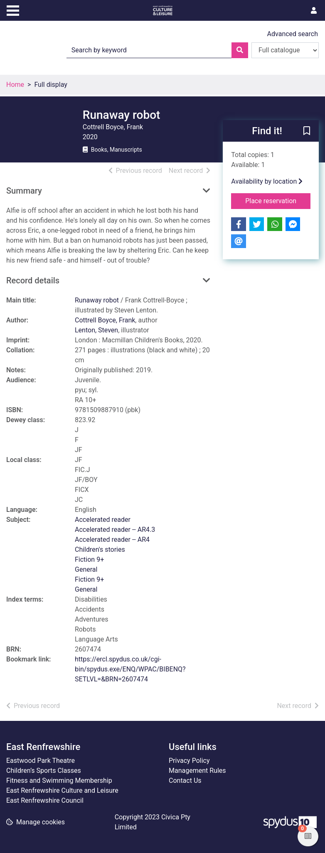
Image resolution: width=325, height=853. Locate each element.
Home (15, 84)
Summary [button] (24, 191)
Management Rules (197, 770)
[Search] (239, 50)
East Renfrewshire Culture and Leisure (62, 790)
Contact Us (185, 780)
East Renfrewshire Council (45, 800)
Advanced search (292, 34)
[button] (306, 131)
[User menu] (314, 10)
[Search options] (285, 50)
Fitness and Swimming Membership (59, 780)
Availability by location (267, 181)
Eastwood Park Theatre (40, 761)
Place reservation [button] (277, 200)
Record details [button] (32, 280)
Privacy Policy (189, 761)
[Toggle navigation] (13, 9)
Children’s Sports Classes (43, 770)
